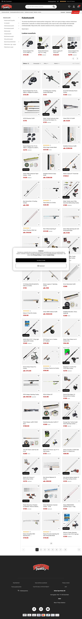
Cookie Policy (50, 255)
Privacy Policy (37, 255)
